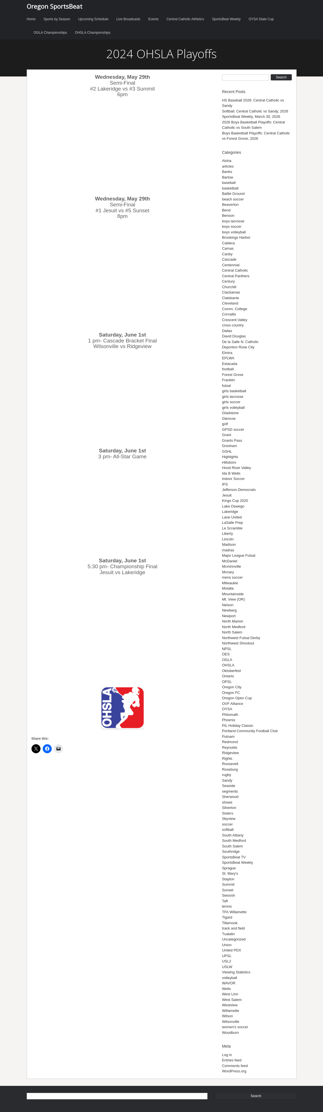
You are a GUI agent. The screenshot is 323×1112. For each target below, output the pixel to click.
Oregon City (231, 687)
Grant (226, 435)
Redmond (230, 742)
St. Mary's (230, 873)
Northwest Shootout (238, 643)
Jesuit (227, 495)
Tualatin (228, 934)
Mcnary (228, 572)
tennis (227, 906)
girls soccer (231, 402)
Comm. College (234, 309)
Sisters (227, 813)
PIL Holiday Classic (238, 725)
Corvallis (229, 314)
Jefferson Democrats (239, 490)
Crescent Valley (234, 320)
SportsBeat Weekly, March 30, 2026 (251, 116)
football (228, 369)
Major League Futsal (239, 555)
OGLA (227, 660)
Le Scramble (232, 528)
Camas (228, 248)
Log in (227, 1055)
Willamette (230, 1011)
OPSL (227, 682)
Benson (228, 215)
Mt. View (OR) (233, 599)
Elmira (227, 353)
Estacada (229, 364)
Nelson (227, 605)
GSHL (227, 451)
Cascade (229, 259)
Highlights (230, 457)
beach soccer (233, 199)
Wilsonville (230, 1021)
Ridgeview (230, 753)
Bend (226, 210)
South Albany (233, 835)
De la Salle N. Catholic (240, 342)
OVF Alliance (232, 704)
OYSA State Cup (261, 19)
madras (228, 550)
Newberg (229, 610)
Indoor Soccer (233, 479)
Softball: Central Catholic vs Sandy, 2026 (255, 111)
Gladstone (230, 413)
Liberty (227, 533)
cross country (233, 325)
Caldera (228, 243)
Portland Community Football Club (250, 731)
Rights (227, 758)
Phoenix (228, 720)
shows (227, 802)
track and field (233, 928)
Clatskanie (230, 298)
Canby (227, 254)
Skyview (229, 818)
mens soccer (232, 577)
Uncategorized (234, 939)
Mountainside (233, 594)
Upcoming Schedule (93, 19)
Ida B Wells (231, 473)
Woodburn (230, 1032)
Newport (229, 616)
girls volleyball (233, 407)
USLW (227, 967)
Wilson (227, 1016)
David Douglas (234, 336)
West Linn (230, 994)
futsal (226, 386)
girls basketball (234, 391)
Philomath (230, 714)
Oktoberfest (231, 671)
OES (226, 654)
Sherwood (230, 797)
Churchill (229, 287)
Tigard (227, 917)
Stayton (228, 879)
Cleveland (230, 303)
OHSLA (228, 665)
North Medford (233, 627)
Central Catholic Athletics (185, 19)
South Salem (232, 846)
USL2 (226, 961)
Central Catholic (235, 270)
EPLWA (228, 358)
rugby (226, 775)
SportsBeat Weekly (226, 19)
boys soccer (231, 226)
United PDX (231, 950)
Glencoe (229, 418)
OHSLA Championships (92, 33)
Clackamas (231, 292)
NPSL (227, 649)
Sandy (227, 780)
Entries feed (231, 1060)
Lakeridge (230, 511)
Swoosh (228, 895)
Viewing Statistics (236, 972)
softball (228, 829)
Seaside (228, 786)
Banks (227, 172)
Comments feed (235, 1066)
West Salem (232, 1000)
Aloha (226, 161)
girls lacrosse (232, 396)
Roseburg (230, 769)
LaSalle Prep (232, 522)
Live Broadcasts (128, 19)
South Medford (234, 840)
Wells (226, 989)
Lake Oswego (233, 506)
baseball (229, 183)
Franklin (228, 380)
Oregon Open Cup (237, 698)
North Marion (232, 621)
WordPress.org (234, 1071)
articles (228, 166)
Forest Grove (232, 375)
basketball (230, 188)
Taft (225, 901)
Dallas (227, 331)
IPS (225, 484)
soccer (227, 824)
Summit (228, 884)
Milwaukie (230, 583)
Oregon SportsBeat (54, 6)
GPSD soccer (233, 429)
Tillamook (230, 923)
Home (31, 19)
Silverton (229, 808)
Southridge (231, 851)
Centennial (231, 265)
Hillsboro (229, 462)
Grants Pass (232, 440)
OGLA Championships (50, 33)
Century (228, 281)
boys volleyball (234, 232)
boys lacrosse (233, 221)
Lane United (232, 517)
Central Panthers (236, 276)
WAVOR (229, 983)
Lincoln (228, 539)
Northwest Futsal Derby (241, 638)
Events (153, 19)
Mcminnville (231, 566)
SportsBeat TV (234, 857)
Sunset (227, 890)
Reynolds (229, 747)
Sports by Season (57, 19)
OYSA (227, 709)
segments (230, 791)
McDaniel (229, 561)
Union (227, 945)
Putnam (228, 736)
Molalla (228, 588)
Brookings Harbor (236, 237)
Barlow (227, 177)
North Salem (232, 632)
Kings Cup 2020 (235, 501)
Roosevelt (230, 764)
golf (225, 424)
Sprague (229, 868)
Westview (230, 1005)
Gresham (229, 446)
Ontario (228, 676)
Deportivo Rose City (238, 347)
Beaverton (230, 204)
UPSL (227, 956)
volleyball (229, 978)
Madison (229, 544)
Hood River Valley (236, 468)
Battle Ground (233, 193)
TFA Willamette (234, 912)
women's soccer (235, 1027)
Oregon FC (231, 693)
